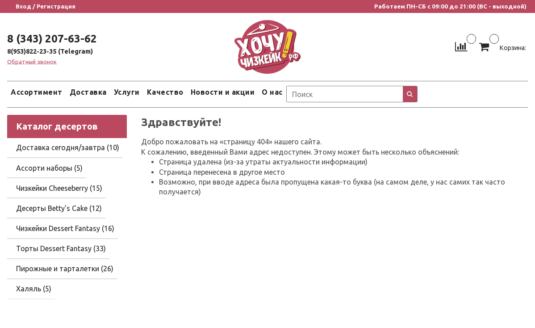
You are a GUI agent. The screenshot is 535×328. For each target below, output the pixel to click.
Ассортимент (37, 92)
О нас (272, 92)
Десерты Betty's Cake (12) (59, 208)
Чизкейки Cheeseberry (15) (59, 188)
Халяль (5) (33, 289)
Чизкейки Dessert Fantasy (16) (65, 228)
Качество (165, 92)
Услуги (127, 92)
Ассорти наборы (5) (49, 168)
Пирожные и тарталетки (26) (64, 269)
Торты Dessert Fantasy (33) (61, 248)
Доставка (88, 92)
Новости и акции (223, 92)
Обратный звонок (32, 62)
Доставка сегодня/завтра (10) (67, 147)
